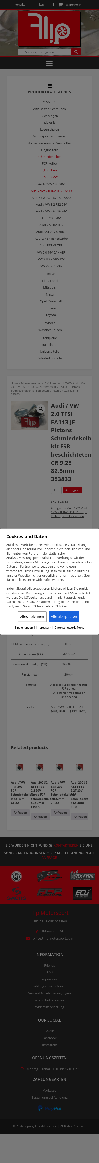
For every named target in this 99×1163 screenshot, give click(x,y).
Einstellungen (24, 628)
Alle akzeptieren (64, 616)
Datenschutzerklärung (69, 628)
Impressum (43, 628)
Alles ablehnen (32, 616)
